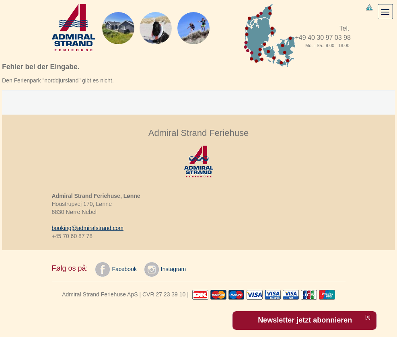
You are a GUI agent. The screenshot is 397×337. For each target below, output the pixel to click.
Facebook (115, 269)
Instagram (165, 269)
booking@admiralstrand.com (87, 228)
